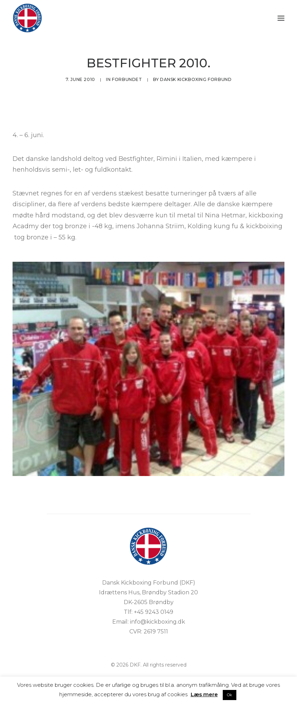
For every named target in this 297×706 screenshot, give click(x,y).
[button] (281, 18)
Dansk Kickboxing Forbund (195, 79)
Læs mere (204, 694)
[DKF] (27, 18)
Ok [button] (229, 694)
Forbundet (127, 79)
